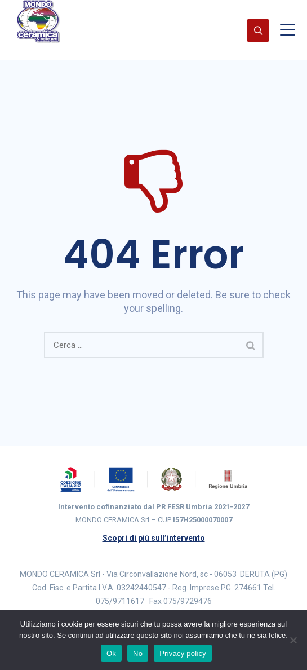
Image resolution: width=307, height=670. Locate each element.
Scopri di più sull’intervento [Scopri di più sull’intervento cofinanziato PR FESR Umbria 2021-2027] (154, 538)
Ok (111, 653)
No (138, 653)
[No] (293, 640)
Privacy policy (182, 653)
